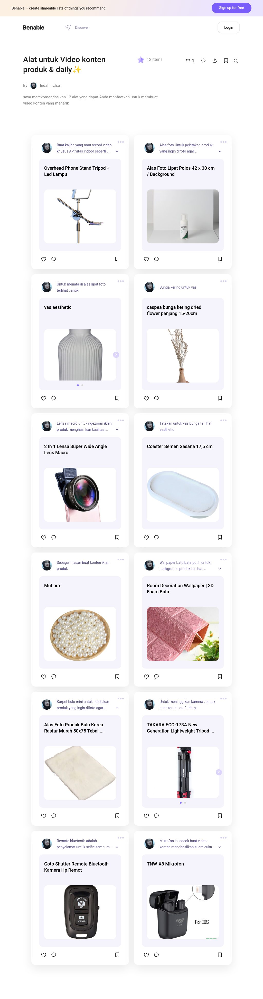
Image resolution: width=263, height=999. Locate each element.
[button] (78, 385)
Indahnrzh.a (50, 85)
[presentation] (116, 355)
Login (228, 27)
